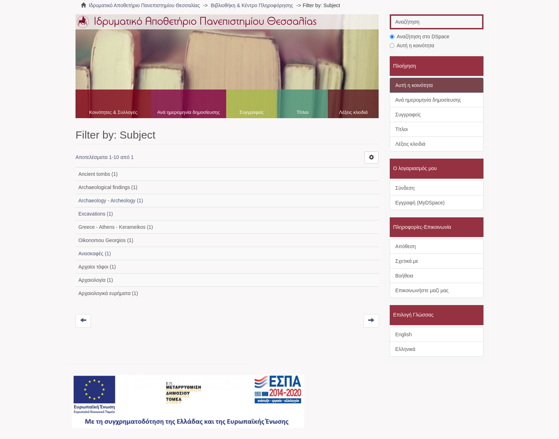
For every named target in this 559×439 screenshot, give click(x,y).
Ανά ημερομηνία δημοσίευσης (188, 112)
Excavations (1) (95, 214)
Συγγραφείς (251, 112)
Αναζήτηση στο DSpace (419, 36)
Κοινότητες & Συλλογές (113, 112)
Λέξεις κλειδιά (353, 112)
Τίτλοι (302, 112)
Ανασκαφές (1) (94, 253)
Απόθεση (405, 246)
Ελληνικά (405, 349)
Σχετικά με (406, 261)
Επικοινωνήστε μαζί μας (422, 290)
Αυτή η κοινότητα (412, 45)
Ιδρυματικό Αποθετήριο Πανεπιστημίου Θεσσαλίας (144, 5)
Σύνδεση (405, 188)
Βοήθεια (404, 276)
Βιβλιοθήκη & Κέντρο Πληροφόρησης (252, 5)
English (403, 334)
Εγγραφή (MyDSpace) (420, 203)
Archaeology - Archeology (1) (110, 200)
